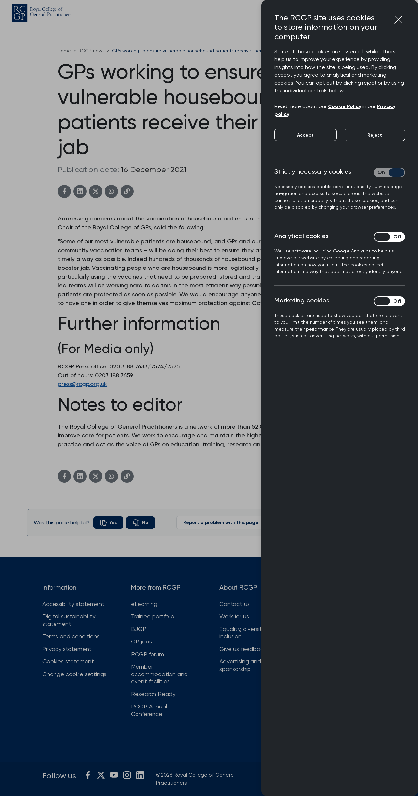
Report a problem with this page (227, 523)
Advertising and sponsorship (240, 665)
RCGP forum (147, 654)
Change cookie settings (74, 674)
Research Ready (153, 693)
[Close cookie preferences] (398, 19)
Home (64, 50)
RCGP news (91, 50)
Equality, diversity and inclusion (248, 632)
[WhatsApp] (111, 191)
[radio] (108, 522)
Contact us (234, 603)
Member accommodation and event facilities (159, 674)
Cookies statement (68, 661)
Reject (374, 135)
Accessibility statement (73, 603)
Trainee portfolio (152, 616)
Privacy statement (67, 648)
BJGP (138, 628)
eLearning (144, 603)
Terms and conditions (71, 636)
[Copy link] (127, 191)
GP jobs (141, 641)
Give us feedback (242, 648)
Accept (305, 135)
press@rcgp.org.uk (82, 384)
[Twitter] (95, 191)
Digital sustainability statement (68, 620)
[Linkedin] (80, 191)
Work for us (234, 616)
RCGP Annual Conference (149, 710)
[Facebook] (64, 191)
